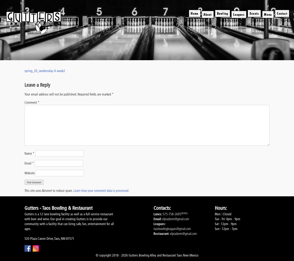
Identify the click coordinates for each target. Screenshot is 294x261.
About (208, 14)
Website (29, 173)
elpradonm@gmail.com (175, 219)
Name (29, 153)
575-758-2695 (172, 214)
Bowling (222, 13)
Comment (31, 102)
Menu (268, 14)
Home (194, 13)
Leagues (238, 14)
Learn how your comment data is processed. (101, 191)
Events (254, 13)
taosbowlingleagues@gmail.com (172, 229)
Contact (282, 13)
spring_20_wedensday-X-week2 (44, 71)
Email (29, 163)
